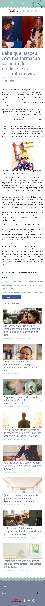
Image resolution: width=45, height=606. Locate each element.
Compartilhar (11, 297)
